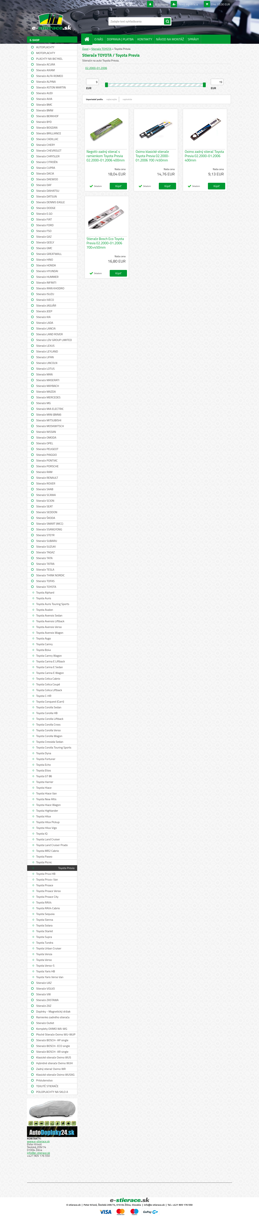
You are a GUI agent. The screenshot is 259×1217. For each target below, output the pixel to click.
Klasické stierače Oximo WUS (53, 1057)
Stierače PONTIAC (47, 460)
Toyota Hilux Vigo (46, 828)
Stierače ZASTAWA (47, 1000)
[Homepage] (88, 39)
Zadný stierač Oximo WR (51, 1069)
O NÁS (98, 39)
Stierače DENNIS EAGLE (50, 202)
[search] (167, 21)
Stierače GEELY (45, 242)
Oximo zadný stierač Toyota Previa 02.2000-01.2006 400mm (204, 155)
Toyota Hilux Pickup (48, 822)
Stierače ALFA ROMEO (49, 76)
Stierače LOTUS (45, 368)
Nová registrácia (188, 4)
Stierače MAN (44, 374)
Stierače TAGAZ (45, 552)
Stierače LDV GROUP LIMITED (54, 340)
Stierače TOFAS (45, 581)
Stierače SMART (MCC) (49, 523)
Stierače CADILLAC (47, 139)
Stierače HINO (44, 259)
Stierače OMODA (46, 437)
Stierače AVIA (44, 99)
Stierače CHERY (45, 145)
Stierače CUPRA (45, 168)
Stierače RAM (44, 472)
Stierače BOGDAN (46, 127)
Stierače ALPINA (46, 81)
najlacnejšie (111, 99)
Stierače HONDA (46, 265)
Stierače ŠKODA (45, 518)
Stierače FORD (45, 225)
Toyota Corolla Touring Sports (53, 747)
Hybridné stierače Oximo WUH (54, 1063)
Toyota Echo (43, 764)
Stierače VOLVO (45, 988)
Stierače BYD (44, 122)
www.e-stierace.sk (38, 1141)
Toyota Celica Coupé (48, 684)
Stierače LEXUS (45, 345)
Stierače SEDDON (46, 512)
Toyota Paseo (44, 856)
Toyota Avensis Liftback (50, 621)
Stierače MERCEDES (48, 397)
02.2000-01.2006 (96, 68)
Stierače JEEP (44, 311)
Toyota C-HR (43, 696)
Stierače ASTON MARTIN (51, 87)
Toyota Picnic (44, 862)
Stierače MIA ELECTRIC (50, 409)
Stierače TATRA (45, 564)
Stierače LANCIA (46, 328)
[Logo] (51, 21)
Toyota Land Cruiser (48, 839)
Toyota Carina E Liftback (50, 661)
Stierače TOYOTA (46, 587)
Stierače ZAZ (43, 1006)
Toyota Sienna (44, 919)
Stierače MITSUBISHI (48, 420)
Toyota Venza (44, 954)
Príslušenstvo (44, 1080)
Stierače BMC (44, 104)
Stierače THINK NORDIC (50, 575)
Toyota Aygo (43, 638)
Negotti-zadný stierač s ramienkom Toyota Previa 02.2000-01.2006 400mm (106, 155)
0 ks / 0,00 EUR (220, 4)
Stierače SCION (45, 500)
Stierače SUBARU (46, 541)
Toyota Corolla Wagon (49, 736)
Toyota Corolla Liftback (49, 719)
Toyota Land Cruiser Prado (52, 845)
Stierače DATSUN (46, 196)
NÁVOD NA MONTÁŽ (170, 39)
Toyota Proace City (47, 896)
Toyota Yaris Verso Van (49, 977)
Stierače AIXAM (45, 70)
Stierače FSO (43, 231)
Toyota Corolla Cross (48, 724)
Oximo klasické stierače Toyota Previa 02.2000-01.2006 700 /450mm (152, 155)
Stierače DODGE (46, 208)
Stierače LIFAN (45, 357)
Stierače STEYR (45, 535)
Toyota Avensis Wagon (49, 632)
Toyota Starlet (44, 931)
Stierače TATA (44, 558)
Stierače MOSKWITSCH (50, 426)
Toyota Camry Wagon (49, 655)
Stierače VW (43, 994)
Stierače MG (43, 403)
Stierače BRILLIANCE (48, 133)
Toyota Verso (44, 960)
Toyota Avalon (44, 610)
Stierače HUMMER (47, 277)
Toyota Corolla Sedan (48, 707)
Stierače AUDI (44, 93)
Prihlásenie (161, 4)
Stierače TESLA (45, 569)
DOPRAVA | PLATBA (120, 39)
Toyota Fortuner (45, 759)
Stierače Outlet (45, 1023)
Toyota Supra (44, 937)
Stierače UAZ (44, 983)
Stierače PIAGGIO (46, 455)
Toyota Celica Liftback (49, 690)
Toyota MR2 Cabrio (47, 851)
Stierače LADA (44, 323)
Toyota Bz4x (43, 650)
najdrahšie (127, 99)
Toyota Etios (43, 770)
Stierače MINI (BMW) (48, 414)
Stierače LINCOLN (46, 363)
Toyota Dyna (43, 753)
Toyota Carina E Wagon (50, 673)
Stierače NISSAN (46, 432)
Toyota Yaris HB (45, 971)
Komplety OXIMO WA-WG (51, 1029)
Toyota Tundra (44, 942)
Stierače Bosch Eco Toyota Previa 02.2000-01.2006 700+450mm (105, 243)
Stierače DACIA (45, 173)
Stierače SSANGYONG (49, 529)
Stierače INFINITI (46, 282)
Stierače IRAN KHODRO (50, 288)
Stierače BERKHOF (47, 116)
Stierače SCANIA (46, 495)
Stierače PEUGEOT (47, 449)
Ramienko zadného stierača (52, 1017)
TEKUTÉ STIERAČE (47, 1086)
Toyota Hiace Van (46, 793)
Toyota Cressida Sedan (49, 742)
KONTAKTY (144, 39)
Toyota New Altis (46, 799)
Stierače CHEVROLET (49, 150)
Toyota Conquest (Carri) (50, 701)
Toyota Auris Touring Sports (52, 604)
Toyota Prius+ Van (47, 879)
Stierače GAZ (44, 236)
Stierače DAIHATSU (47, 191)
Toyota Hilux (43, 816)
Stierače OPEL (44, 443)
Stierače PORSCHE (47, 466)
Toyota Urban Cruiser (48, 948)
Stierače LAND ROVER (49, 334)
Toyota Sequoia (45, 914)
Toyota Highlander (47, 810)
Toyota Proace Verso (48, 891)
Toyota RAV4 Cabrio (48, 908)
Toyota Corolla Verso (48, 730)
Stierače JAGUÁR (46, 305)
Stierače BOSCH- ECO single (53, 1046)
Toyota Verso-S (45, 965)
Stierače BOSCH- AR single (52, 1051)
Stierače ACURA (45, 64)
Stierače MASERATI (47, 380)
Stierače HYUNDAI (47, 271)
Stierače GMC (44, 248)
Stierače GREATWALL (49, 254)
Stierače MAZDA (46, 391)
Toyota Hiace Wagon (48, 805)
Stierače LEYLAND (47, 351)
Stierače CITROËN (47, 162)
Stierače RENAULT (47, 477)
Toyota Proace (44, 885)
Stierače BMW (44, 110)
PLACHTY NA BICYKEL (49, 59)
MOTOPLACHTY (45, 53)
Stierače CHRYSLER (48, 156)
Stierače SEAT (44, 506)
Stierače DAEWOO (47, 179)
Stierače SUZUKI (46, 546)
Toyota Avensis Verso (49, 627)
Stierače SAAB (44, 489)
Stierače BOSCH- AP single (52, 1040)
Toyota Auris (43, 598)
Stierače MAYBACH (47, 386)
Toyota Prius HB (45, 874)
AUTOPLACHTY (45, 47)
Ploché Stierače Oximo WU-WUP (55, 1034)
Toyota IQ (41, 833)
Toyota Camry (44, 644)
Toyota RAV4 (43, 902)
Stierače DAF (44, 185)
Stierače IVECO (45, 300)
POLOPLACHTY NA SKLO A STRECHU (52, 1092)
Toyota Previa (66, 868)
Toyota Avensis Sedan (49, 615)
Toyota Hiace (44, 787)
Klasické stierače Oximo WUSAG (55, 1074)
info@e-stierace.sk (38, 1153)
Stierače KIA (43, 317)
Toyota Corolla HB (47, 713)
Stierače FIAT (44, 219)
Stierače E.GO (44, 213)
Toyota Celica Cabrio (48, 678)
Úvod (85, 49)
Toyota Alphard (45, 592)
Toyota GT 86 (44, 776)
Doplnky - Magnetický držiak (53, 1011)
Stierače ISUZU (45, 294)
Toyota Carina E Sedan (49, 667)
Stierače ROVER (45, 483)
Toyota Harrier (44, 782)
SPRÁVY (193, 39)
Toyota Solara (44, 925)
